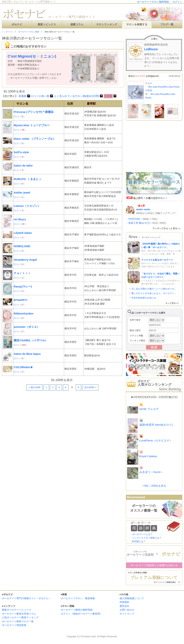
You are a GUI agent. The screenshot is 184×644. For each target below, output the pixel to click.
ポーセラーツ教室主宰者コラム (19, 613)
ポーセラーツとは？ (142, 534)
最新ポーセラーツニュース (16, 609)
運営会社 (124, 606)
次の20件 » (90, 387)
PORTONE (134, 219)
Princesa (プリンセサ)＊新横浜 (34, 111)
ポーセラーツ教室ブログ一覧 (18, 621)
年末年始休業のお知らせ (143, 297)
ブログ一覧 (166, 24)
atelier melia (143, 209)
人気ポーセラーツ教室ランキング (20, 617)
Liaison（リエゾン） (27, 205)
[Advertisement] (46, 401)
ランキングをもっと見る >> (166, 228)
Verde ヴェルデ (149, 409)
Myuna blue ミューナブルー (32, 125)
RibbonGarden (23, 313)
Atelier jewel (22, 192)
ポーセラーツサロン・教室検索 (78, 598)
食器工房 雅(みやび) (139, 222)
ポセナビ (17, 24)
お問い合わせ (127, 609)
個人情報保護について (132, 598)
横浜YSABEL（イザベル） (31, 340)
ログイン (177, 1)
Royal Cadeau (148, 456)
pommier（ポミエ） (27, 326)
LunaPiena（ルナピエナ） (156, 440)
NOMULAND (22, 246)
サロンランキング (106, 24)
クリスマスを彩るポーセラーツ (157, 260)
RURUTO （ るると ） (28, 179)
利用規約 (124, 602)
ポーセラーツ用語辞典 (14, 625)
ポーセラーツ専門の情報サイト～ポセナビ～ (26, 598)
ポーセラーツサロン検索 (28, 32)
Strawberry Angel (25, 259)
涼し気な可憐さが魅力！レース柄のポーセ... (153, 288)
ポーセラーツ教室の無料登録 (76, 609)
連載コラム (76, 24)
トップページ (7, 32)
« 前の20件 (35, 387)
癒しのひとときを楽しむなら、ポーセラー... (153, 293)
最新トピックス (47, 24)
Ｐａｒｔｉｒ (22, 273)
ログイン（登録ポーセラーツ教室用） (81, 613)
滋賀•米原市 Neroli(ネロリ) (156, 424)
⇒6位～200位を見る (154, 485)
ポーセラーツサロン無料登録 (153, 1)
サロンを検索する (136, 24)
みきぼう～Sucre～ (151, 472)
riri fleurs (20, 219)
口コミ (17, 116)
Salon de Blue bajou (27, 353)
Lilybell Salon (23, 232)
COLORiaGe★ (23, 367)
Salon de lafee (23, 165)
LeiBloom (151, 49)
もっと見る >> (172, 303)
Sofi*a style (21, 152)
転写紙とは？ (139, 541)
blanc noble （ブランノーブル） (35, 138)
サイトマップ (127, 613)
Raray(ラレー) (23, 286)
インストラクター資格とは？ (146, 538)
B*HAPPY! (20, 300)
